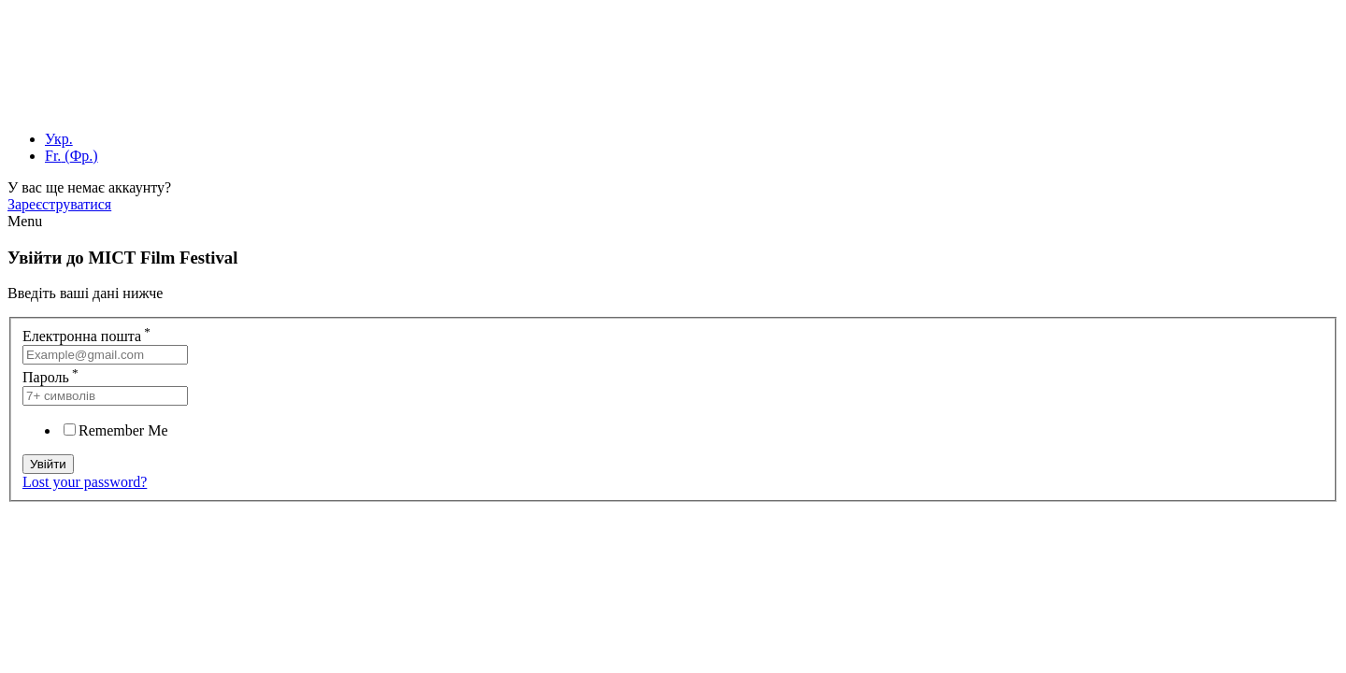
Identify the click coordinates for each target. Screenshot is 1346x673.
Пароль (50, 377)
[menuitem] (59, 139)
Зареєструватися (59, 204)
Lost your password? (84, 482)
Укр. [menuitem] (59, 139)
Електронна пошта (86, 336)
